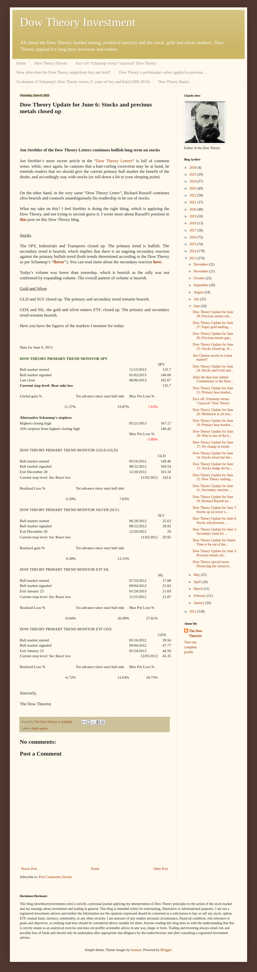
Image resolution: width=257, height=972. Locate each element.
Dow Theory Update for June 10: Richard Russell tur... (213, 499)
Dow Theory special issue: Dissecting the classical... (212, 564)
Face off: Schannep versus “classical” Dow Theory (116, 63)
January (199, 603)
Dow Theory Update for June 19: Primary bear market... (213, 423)
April (197, 582)
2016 (193, 237)
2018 (193, 223)
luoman (136, 950)
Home (21, 63)
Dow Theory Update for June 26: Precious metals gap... (213, 336)
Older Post (160, 869)
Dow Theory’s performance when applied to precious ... (163, 72)
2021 (193, 202)
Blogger (165, 950)
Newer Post (29, 869)
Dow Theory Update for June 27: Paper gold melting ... (213, 325)
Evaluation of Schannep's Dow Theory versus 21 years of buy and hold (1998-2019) (83, 82)
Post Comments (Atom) (55, 877)
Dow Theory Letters (114, 161)
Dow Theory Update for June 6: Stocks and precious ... (215, 521)
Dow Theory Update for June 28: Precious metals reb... (213, 314)
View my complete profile (190, 647)
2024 (193, 181)
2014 (193, 251)
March (198, 589)
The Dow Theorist (195, 633)
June (197, 306)
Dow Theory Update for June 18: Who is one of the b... (213, 434)
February (200, 596)
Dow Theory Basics (173, 82)
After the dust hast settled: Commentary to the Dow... (213, 379)
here (157, 262)
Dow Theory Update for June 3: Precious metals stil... (215, 553)
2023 (193, 188)
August (198, 292)
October (199, 278)
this (23, 219)
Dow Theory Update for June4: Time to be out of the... (214, 542)
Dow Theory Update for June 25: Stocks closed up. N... (213, 347)
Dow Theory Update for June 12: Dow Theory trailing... (213, 477)
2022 (193, 195)
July (196, 299)
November (201, 271)
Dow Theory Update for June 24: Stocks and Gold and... (213, 368)
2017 (193, 230)
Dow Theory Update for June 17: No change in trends (213, 444)
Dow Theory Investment (77, 22)
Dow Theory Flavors (50, 63)
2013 (193, 258)
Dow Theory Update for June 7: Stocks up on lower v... (215, 510)
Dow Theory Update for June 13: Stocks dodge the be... (213, 466)
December (201, 264)
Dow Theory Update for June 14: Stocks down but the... (213, 455)
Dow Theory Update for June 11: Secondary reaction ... (213, 488)
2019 (193, 216)
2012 (193, 611)
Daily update (40, 728)
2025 (193, 174)
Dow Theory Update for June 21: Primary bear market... (213, 390)
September (201, 285)
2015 (193, 244)
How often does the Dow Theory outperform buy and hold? (64, 72)
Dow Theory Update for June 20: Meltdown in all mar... (213, 412)
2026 (193, 167)
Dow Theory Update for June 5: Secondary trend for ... (215, 531)
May (197, 575)
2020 (193, 209)
